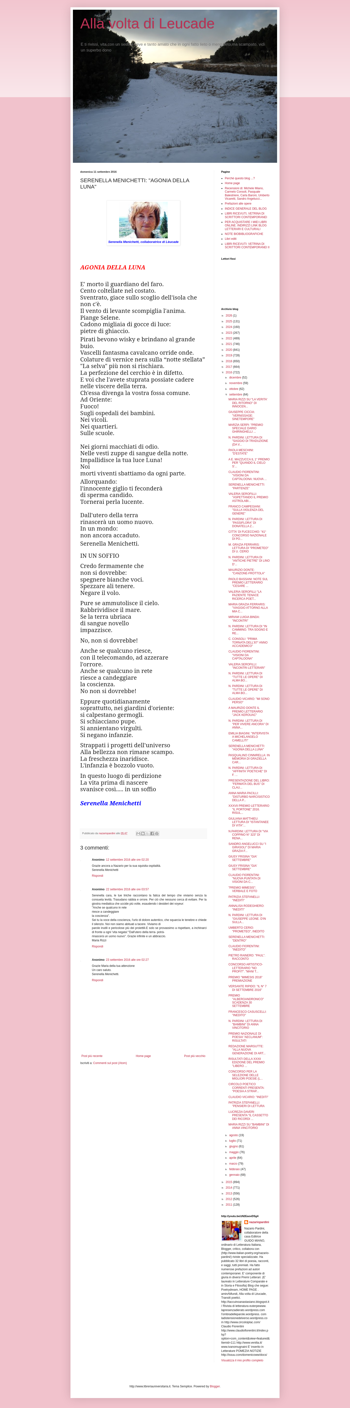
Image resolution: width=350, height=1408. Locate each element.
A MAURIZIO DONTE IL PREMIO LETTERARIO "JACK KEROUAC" (245, 711)
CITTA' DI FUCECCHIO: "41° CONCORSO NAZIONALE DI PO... (247, 535)
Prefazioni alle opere (238, 203)
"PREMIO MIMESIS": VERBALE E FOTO (242, 889)
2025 (229, 321)
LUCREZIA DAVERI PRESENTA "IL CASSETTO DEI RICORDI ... (248, 1115)
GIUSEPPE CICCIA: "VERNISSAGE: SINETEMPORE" (241, 415)
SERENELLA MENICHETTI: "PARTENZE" (246, 486)
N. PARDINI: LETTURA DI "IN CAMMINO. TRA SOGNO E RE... (248, 630)
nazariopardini (259, 1222)
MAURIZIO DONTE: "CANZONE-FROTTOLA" (246, 571)
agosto (234, 1135)
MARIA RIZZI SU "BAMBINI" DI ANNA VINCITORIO (248, 1126)
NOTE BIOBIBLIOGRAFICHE (244, 234)
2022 (229, 338)
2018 (229, 361)
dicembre (235, 377)
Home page (143, 1056)
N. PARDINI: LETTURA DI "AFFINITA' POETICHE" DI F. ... (247, 771)
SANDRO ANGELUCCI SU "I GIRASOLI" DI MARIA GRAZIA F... (247, 847)
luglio (233, 1140)
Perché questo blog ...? (240, 178)
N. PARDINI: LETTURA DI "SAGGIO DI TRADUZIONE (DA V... (248, 441)
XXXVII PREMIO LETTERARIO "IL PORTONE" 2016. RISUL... (248, 809)
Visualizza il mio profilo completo (242, 1360)
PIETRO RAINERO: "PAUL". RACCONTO (246, 957)
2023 (229, 333)
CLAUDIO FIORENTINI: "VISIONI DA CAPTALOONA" (244, 655)
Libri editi (230, 238)
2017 (229, 367)
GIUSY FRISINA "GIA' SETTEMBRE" (242, 858)
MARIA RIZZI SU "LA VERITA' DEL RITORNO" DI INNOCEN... (247, 403)
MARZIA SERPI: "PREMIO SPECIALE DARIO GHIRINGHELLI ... (245, 428)
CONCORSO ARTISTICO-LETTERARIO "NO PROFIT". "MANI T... (245, 968)
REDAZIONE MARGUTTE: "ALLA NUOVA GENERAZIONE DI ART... (247, 1050)
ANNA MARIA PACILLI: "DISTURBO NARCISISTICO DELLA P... (249, 796)
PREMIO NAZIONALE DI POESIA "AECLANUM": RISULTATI (245, 1037)
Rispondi (97, 875)
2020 (229, 350)
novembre (236, 383)
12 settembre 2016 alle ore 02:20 (127, 859)
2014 (229, 1187)
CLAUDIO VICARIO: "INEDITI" (248, 1097)
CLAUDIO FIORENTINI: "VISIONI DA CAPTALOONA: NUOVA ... (247, 475)
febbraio (235, 1169)
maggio (234, 1152)
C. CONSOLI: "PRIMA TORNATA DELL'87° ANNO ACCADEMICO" (248, 642)
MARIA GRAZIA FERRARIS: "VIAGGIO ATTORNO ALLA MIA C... (248, 608)
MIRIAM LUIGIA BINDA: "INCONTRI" (244, 618)
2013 (229, 1193)
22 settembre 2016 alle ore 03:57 (127, 889)
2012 (229, 1199)
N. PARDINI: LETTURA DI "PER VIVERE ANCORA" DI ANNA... (248, 724)
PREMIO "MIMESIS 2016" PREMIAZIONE (245, 979)
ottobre (234, 389)
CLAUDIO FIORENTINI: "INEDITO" (244, 947)
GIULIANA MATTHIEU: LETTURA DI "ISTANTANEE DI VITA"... (248, 822)
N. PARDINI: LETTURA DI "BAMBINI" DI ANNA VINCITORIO (245, 1024)
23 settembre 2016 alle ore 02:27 (127, 960)
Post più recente (92, 1056)
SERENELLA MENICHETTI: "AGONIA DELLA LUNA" (246, 747)
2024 (229, 327)
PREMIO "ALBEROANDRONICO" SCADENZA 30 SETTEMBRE (246, 1001)
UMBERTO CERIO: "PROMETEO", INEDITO (246, 929)
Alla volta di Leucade (147, 23)
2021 (229, 344)
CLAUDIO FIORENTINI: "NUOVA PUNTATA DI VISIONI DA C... (244, 878)
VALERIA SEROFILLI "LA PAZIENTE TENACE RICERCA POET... (244, 595)
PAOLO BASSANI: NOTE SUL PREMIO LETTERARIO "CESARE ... (248, 582)
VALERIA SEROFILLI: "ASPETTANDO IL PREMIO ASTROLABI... (248, 497)
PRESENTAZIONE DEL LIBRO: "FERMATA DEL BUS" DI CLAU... (249, 784)
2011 (229, 1204)
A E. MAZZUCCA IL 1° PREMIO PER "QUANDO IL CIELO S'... (249, 463)
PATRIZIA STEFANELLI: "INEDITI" (244, 898)
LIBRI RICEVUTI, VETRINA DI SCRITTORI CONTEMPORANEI (246, 215)
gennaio (234, 1174)
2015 (229, 1182)
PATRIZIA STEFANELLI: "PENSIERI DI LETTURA (246, 1104)
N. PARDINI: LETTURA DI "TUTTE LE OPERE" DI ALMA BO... (245, 677)
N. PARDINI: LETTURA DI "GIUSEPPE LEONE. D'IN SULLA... (247, 918)
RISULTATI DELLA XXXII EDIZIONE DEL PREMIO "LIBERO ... (246, 1062)
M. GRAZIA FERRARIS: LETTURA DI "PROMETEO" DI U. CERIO (248, 548)
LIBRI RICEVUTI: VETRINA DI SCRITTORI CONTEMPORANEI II (247, 245)
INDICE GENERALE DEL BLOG (246, 208)
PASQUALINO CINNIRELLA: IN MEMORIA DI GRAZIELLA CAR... (249, 759)
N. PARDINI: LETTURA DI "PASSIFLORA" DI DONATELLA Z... (245, 522)
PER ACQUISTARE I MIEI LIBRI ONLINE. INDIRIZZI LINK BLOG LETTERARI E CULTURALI (246, 225)
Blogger (215, 1386)
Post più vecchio (194, 1056)
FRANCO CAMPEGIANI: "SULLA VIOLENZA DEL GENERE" (246, 510)
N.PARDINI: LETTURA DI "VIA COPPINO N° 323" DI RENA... (248, 835)
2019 (229, 355)
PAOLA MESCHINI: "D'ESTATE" (241, 451)
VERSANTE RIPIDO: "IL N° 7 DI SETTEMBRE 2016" (247, 988)
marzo (233, 1163)
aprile (233, 1157)
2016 (229, 372)
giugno (234, 1146)
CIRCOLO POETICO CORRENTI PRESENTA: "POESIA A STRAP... (246, 1087)
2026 (229, 315)
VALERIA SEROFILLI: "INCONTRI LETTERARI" (246, 666)
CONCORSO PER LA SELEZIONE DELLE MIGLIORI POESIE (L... (245, 1075)
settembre (236, 394)
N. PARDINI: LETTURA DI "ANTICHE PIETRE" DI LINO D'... (249, 561)
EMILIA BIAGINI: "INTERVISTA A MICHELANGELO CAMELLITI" (248, 737)
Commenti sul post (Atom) (110, 1063)
